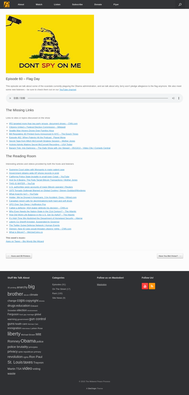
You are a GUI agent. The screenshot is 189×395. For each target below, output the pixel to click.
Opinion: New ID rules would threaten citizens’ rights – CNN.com (40, 229)
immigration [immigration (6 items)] (14, 328)
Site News (57, 298)
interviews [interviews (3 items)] (26, 328)
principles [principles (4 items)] (33, 347)
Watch (39, 4)
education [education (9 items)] (23, 305)
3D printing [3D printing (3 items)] (12, 288)
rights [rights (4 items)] (25, 357)
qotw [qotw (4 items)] (20, 351)
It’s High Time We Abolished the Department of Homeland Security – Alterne (45, 218)
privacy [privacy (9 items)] (13, 351)
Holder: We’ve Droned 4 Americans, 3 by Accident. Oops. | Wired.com (43, 197)
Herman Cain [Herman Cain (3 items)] (33, 324)
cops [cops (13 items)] (21, 300)
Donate (98, 4)
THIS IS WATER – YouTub (22, 183)
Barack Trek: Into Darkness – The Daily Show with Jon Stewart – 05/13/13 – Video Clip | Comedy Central (59, 148)
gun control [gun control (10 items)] (37, 319)
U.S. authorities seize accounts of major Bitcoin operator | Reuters (41, 187)
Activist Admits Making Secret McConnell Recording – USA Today (40, 144)
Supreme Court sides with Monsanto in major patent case (37, 169)
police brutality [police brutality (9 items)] (18, 346)
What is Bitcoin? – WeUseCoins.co (26, 232)
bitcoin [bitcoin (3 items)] (26, 295)
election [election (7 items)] (22, 310)
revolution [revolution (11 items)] (15, 357)
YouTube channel (67, 89)
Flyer (116, 4)
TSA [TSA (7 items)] (19, 368)
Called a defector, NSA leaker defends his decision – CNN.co (38, 208)
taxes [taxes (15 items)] (28, 362)
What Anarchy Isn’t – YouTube (23, 194)
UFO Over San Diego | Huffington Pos (27, 204)
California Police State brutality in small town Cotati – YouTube (39, 176)
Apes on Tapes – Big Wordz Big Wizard (25, 241)
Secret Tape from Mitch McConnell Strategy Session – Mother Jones (42, 141)
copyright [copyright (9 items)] (32, 300)
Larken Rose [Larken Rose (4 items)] (36, 328)
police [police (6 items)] (39, 341)
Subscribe (77, 4)
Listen (57, 4)
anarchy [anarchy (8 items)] (22, 287)
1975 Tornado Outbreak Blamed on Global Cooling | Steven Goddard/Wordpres (47, 190)
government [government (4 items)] (22, 319)
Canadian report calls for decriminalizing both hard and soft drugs (40, 201)
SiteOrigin (92, 388)
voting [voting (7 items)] (36, 368)
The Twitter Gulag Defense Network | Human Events (34, 225)
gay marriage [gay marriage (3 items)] (28, 315)
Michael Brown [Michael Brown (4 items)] (28, 334)
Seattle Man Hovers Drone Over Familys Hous (31, 130)
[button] (180, 4)
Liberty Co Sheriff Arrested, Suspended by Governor (34, 222)
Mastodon (102, 284)
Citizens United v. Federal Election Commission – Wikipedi (37, 127)
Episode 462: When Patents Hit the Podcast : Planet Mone (37, 137)
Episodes (56, 284)
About (21, 4)
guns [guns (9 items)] (11, 323)
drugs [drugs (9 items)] (12, 305)
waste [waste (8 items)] (11, 373)
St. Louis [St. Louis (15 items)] (15, 362)
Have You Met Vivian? (170, 256)
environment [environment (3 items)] (32, 311)
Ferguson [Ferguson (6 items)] (13, 314)
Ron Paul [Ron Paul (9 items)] (35, 357)
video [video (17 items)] (27, 368)
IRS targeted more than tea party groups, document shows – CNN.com (43, 123)
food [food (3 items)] (21, 315)
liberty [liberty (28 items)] (14, 333)
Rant (54, 293)
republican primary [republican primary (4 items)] (32, 351)
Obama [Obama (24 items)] (28, 340)
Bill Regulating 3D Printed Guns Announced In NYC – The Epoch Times (43, 134)
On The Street (59, 289)
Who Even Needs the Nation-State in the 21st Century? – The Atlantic (42, 211)
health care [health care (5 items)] (21, 324)
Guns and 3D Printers (19, 256)
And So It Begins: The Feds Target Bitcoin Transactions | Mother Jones (43, 180)
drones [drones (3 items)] (42, 301)
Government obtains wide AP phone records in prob (34, 173)
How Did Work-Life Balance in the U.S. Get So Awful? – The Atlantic (42, 214)
